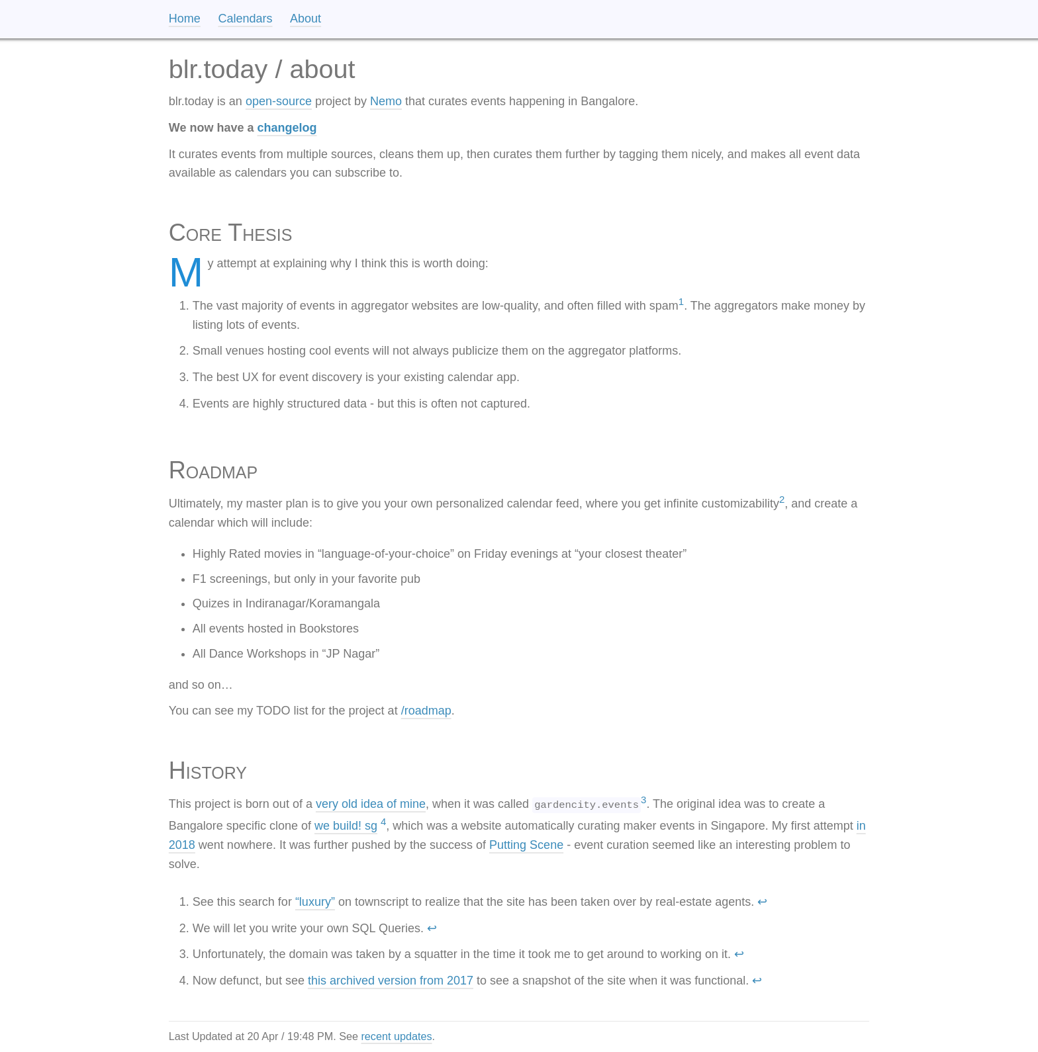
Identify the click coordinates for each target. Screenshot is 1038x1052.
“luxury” (315, 901)
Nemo (386, 101)
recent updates (396, 1036)
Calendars (245, 18)
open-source (279, 101)
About (305, 18)
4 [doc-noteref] (383, 821)
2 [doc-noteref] (781, 499)
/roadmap (426, 710)
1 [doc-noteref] (681, 301)
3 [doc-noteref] (643, 799)
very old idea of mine (371, 804)
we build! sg (345, 825)
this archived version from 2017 (390, 980)
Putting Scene (526, 845)
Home (185, 18)
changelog (287, 127)
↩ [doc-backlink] (762, 901)
